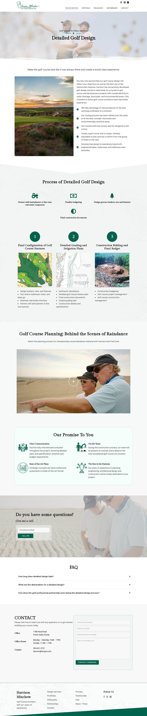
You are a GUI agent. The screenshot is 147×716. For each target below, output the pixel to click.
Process (79, 692)
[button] (73, 381)
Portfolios (51, 696)
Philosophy (52, 700)
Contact (50, 708)
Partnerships (53, 704)
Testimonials (81, 696)
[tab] (73, 576)
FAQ (77, 700)
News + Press (81, 704)
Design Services (54, 692)
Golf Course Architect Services (73, 31)
